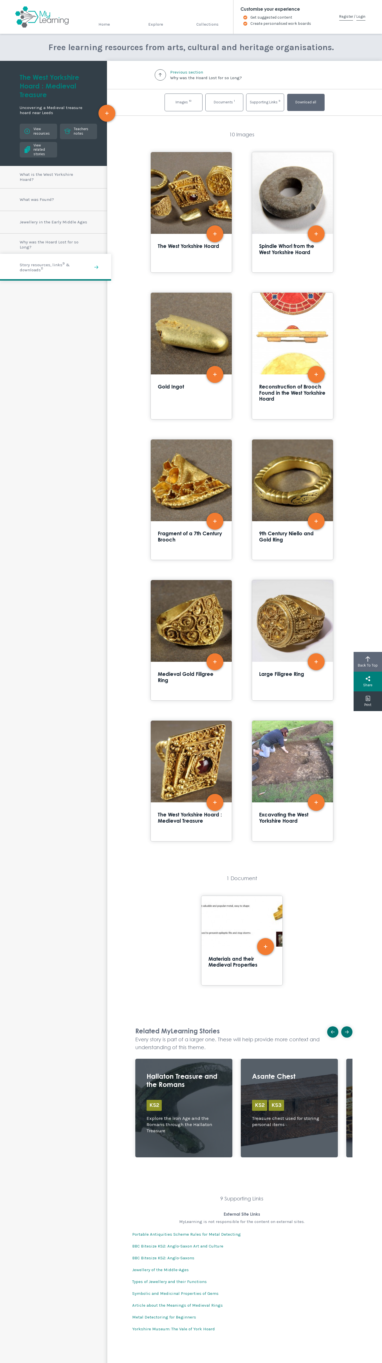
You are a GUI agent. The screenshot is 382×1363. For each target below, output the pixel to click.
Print (367, 701)
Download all (305, 102)
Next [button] (348, 1030)
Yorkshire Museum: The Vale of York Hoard (173, 1328)
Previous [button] (334, 1030)
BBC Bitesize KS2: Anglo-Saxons (163, 1257)
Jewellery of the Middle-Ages (160, 1269)
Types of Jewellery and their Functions (169, 1281)
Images (183, 101)
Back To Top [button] (368, 661)
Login (360, 16)
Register (346, 16)
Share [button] (367, 681)
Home (104, 24)
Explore (155, 24)
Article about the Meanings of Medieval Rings (177, 1305)
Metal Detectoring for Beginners (164, 1317)
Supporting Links (265, 101)
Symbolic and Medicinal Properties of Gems (175, 1293)
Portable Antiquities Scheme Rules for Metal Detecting (186, 1234)
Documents (224, 101)
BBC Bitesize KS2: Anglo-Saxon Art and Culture (177, 1246)
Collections (207, 24)
